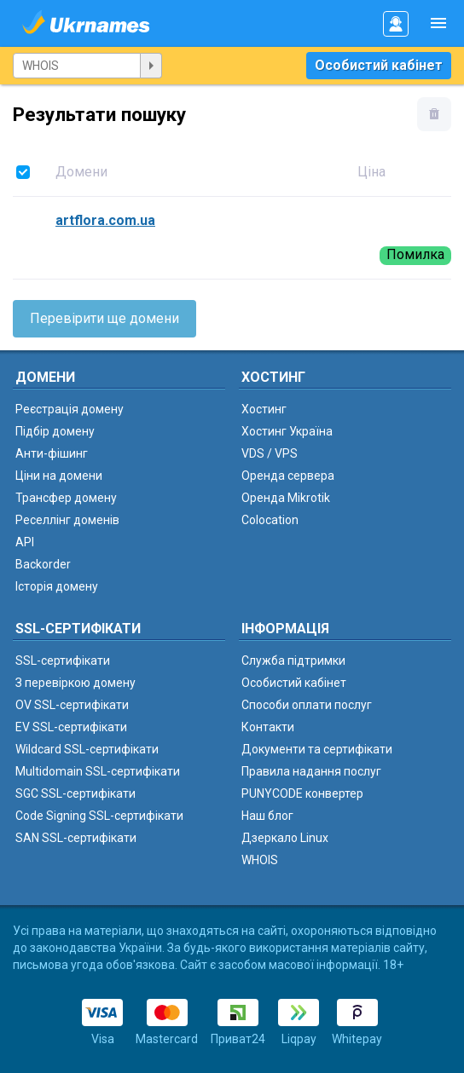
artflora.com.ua (105, 220)
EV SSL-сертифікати (71, 727)
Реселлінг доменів (67, 520)
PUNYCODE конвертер (302, 793)
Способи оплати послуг (306, 705)
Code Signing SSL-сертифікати (99, 815)
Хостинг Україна (287, 431)
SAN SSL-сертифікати (75, 838)
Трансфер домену (66, 498)
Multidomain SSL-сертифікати (97, 771)
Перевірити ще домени (104, 318)
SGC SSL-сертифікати (75, 793)
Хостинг (264, 409)
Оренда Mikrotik (285, 498)
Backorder (43, 564)
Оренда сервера (287, 475)
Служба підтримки (293, 660)
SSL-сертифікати (62, 660)
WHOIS (259, 860)
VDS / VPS (269, 453)
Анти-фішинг (51, 453)
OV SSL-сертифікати (72, 705)
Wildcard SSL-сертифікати (87, 749)
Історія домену (56, 586)
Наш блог (267, 815)
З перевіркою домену (75, 682)
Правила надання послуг (311, 771)
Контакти (267, 727)
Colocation (270, 520)
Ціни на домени (58, 475)
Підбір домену (55, 431)
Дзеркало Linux (284, 838)
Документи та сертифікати (316, 749)
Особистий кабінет (379, 65)
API (24, 542)
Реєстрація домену (69, 409)
